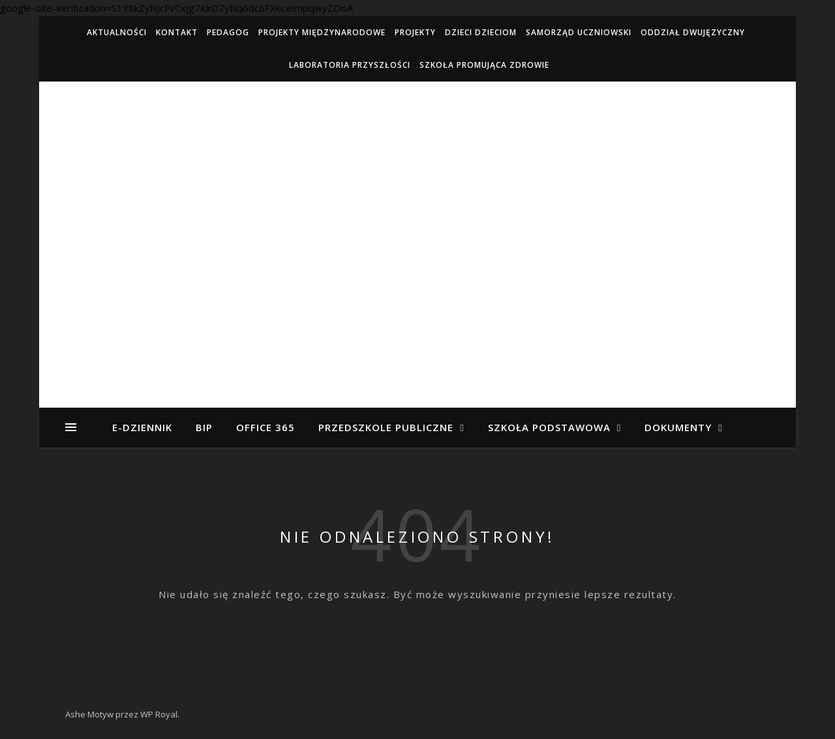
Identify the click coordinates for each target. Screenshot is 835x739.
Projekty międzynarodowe (322, 32)
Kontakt (177, 32)
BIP (204, 427)
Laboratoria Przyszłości (349, 64)
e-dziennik (142, 427)
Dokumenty (678, 427)
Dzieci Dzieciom (481, 32)
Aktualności (117, 32)
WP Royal (158, 714)
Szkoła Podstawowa (549, 427)
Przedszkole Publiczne (385, 427)
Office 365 (265, 427)
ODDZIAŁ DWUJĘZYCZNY (693, 32)
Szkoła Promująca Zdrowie (484, 64)
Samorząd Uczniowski (578, 32)
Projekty (415, 32)
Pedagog (228, 32)
